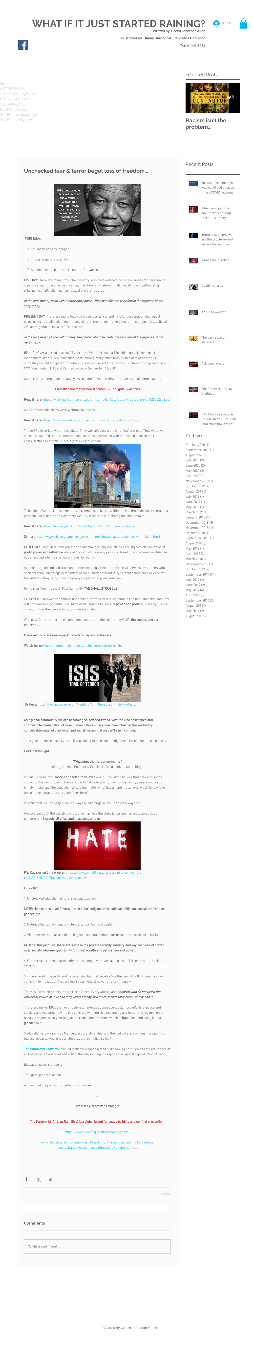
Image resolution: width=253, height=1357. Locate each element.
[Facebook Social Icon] (23, 45)
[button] (243, 23)
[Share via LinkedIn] (50, 1179)
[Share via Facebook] (26, 1179)
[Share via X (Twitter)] (38, 1179)
